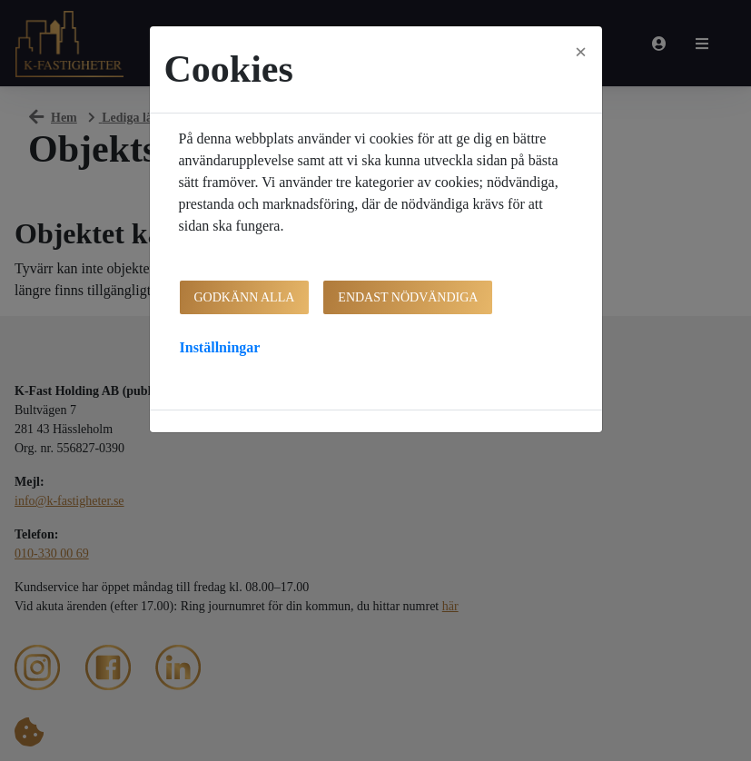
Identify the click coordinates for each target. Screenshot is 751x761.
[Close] (581, 51)
